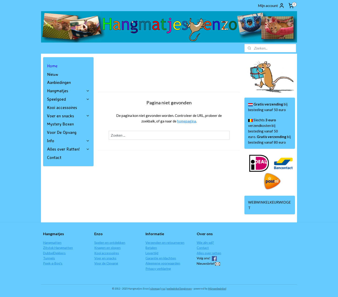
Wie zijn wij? (205, 242)
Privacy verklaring (158, 269)
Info (68, 140)
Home (52, 65)
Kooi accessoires (62, 107)
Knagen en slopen (107, 248)
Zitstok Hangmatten (58, 248)
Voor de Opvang (106, 263)
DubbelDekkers (54, 253)
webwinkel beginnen (179, 288)
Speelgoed (68, 99)
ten (58, 242)
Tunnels (49, 258)
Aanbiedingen (59, 82)
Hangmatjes (68, 90)
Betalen (151, 248)
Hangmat (49, 242)
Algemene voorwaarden (162, 263)
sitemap (155, 288)
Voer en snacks (68, 115)
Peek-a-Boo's (52, 263)
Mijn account (271, 5)
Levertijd (151, 253)
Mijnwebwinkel (217, 288)
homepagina (186, 121)
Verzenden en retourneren (164, 242)
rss (163, 288)
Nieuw (52, 74)
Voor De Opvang (61, 132)
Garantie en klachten (160, 258)
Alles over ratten (209, 253)
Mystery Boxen (60, 123)
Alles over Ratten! (68, 149)
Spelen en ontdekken (109, 242)
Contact (54, 157)
